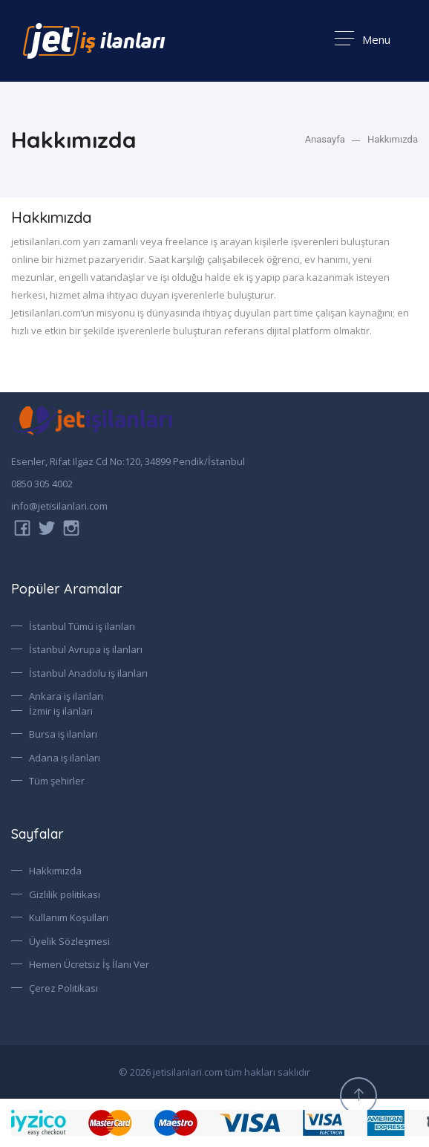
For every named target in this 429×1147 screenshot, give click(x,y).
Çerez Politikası (63, 988)
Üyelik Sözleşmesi (69, 941)
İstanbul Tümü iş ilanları (82, 626)
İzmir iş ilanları (61, 711)
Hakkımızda (392, 139)
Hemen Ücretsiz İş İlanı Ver (89, 964)
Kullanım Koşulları (68, 917)
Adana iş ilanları (64, 757)
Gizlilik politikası (64, 894)
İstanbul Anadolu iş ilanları (88, 673)
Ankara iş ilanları (66, 696)
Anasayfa (325, 139)
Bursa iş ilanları (63, 734)
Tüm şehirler (57, 780)
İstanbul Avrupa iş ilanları (86, 649)
